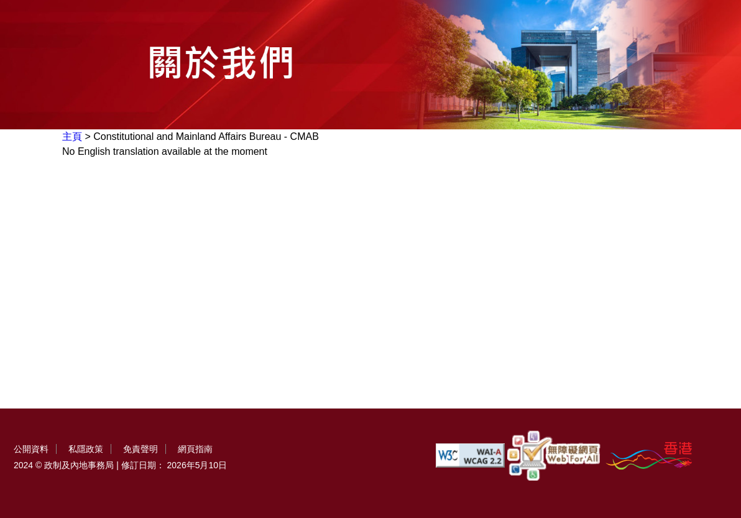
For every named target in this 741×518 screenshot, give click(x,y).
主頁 (72, 136)
